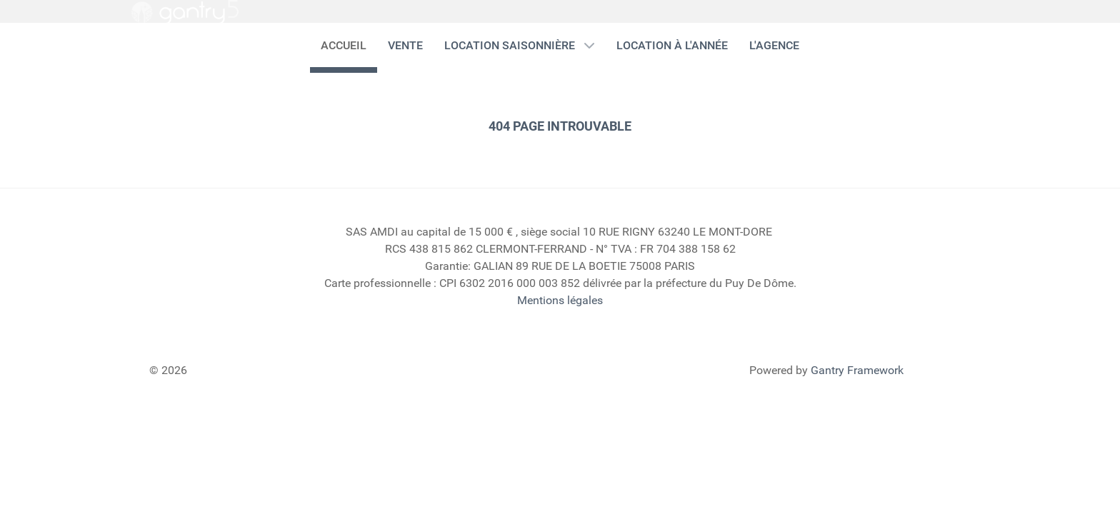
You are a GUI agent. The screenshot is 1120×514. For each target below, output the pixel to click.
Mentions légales (560, 300)
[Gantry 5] (185, 12)
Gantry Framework (857, 370)
